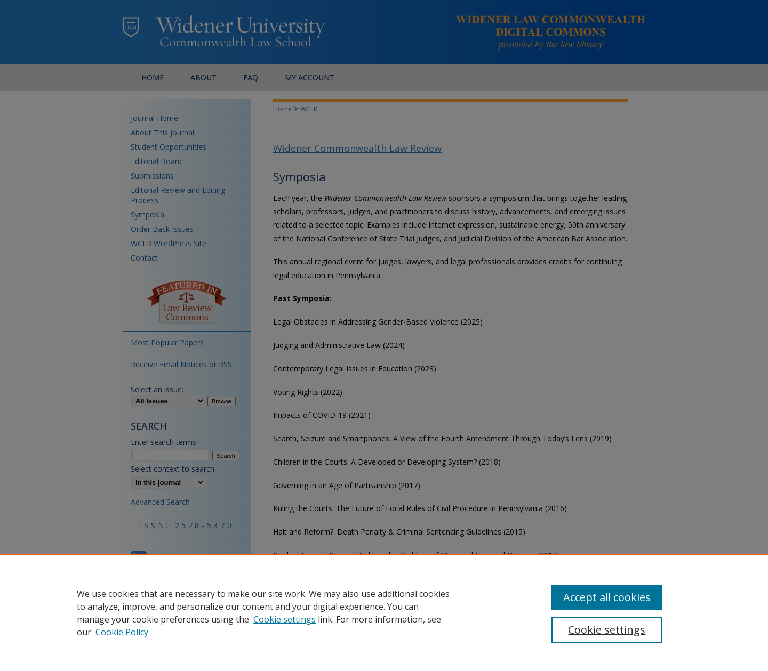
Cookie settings (284, 619)
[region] (384, 612)
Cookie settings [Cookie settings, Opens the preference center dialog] (606, 630)
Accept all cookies (607, 597)
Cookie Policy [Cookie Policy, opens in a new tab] (121, 632)
